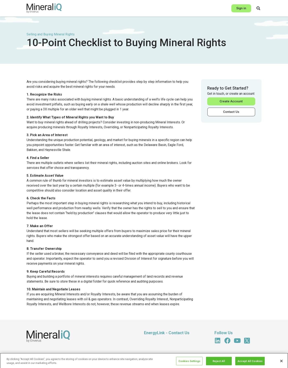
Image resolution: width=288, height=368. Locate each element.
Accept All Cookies (250, 363)
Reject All (219, 363)
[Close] (281, 363)
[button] (258, 8)
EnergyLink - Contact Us (167, 332)
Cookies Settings (189, 363)
